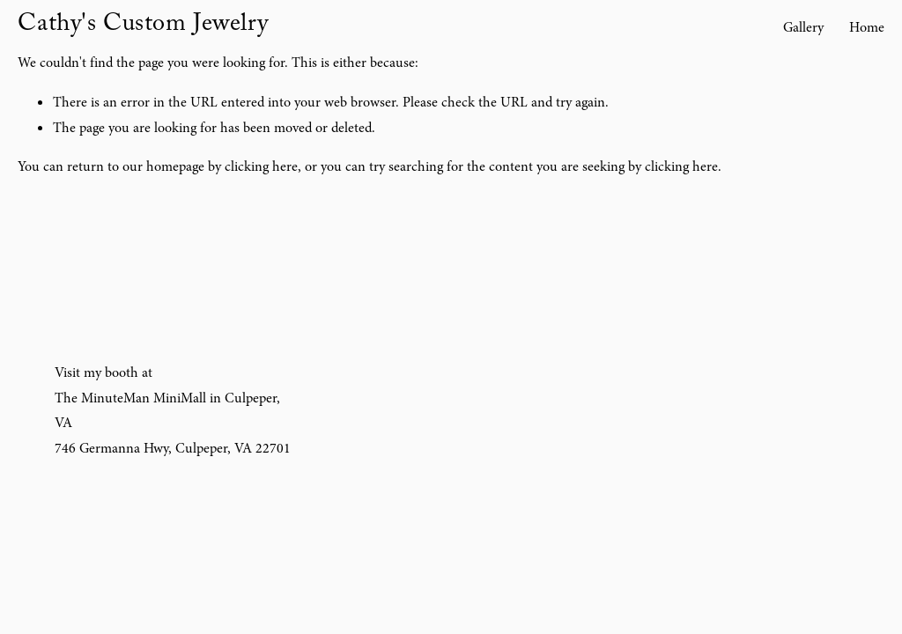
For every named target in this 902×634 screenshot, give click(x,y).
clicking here (261, 166)
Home (866, 27)
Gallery (803, 27)
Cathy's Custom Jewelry (143, 26)
